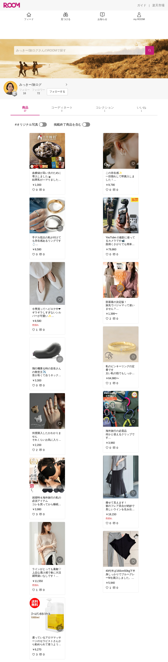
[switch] (43, 124)
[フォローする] (57, 91)
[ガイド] (141, 5)
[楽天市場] (158, 5)
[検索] (149, 50)
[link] (47, 151)
